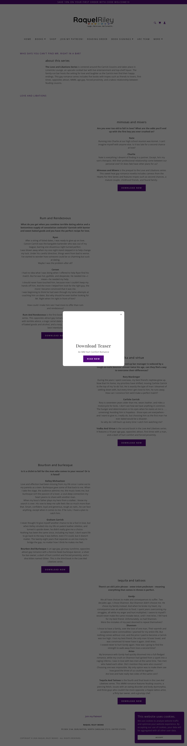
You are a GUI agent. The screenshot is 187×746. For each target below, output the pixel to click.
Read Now (93, 359)
